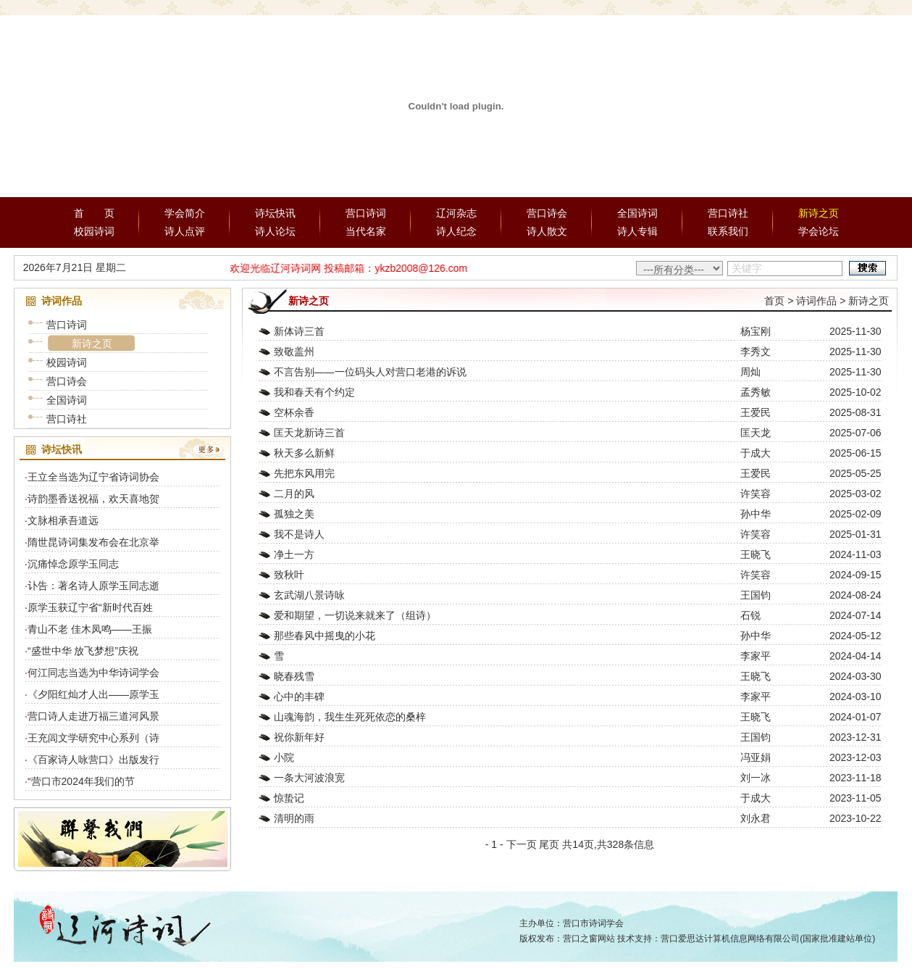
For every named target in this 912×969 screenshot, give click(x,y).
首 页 (94, 213)
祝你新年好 (299, 737)
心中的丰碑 (299, 696)
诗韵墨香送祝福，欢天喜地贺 (93, 498)
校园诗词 (94, 231)
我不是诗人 (299, 534)
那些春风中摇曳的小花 (324, 635)
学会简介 (184, 213)
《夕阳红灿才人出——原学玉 (93, 694)
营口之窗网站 (589, 938)
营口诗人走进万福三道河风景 (93, 716)
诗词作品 (816, 301)
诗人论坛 (275, 231)
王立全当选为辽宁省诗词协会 (93, 477)
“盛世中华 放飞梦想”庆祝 (83, 651)
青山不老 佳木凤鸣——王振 (90, 629)
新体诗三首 (299, 331)
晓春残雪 (294, 676)
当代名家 (366, 231)
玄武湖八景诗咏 (309, 595)
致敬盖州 (294, 351)
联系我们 (728, 231)
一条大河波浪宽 (309, 777)
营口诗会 (547, 213)
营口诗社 (728, 213)
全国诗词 (637, 213)
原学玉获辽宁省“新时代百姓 (90, 607)
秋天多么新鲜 (304, 453)
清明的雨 (294, 818)
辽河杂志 (456, 213)
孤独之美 (294, 514)
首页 (774, 301)
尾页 (549, 844)
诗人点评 (184, 231)
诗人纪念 (456, 231)
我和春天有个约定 (314, 392)
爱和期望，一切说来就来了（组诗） (355, 615)
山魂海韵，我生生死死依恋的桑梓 (350, 717)
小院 (284, 757)
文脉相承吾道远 (63, 520)
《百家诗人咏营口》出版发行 (93, 759)
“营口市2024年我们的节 (81, 781)
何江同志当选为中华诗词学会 (93, 672)
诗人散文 (547, 231)
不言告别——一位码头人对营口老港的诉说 (370, 372)
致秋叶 (289, 575)
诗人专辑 (637, 231)
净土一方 (294, 554)
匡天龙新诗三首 (309, 432)
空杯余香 (294, 412)
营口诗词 (366, 213)
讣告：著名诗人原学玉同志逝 (93, 585)
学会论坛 (818, 231)
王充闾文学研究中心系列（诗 (93, 738)
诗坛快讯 (275, 213)
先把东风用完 (304, 473)
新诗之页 (818, 213)
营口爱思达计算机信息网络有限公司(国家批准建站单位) (768, 938)
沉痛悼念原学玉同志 (73, 564)
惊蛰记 (289, 798)
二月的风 (294, 493)
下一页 (521, 844)
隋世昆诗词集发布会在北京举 (93, 542)
